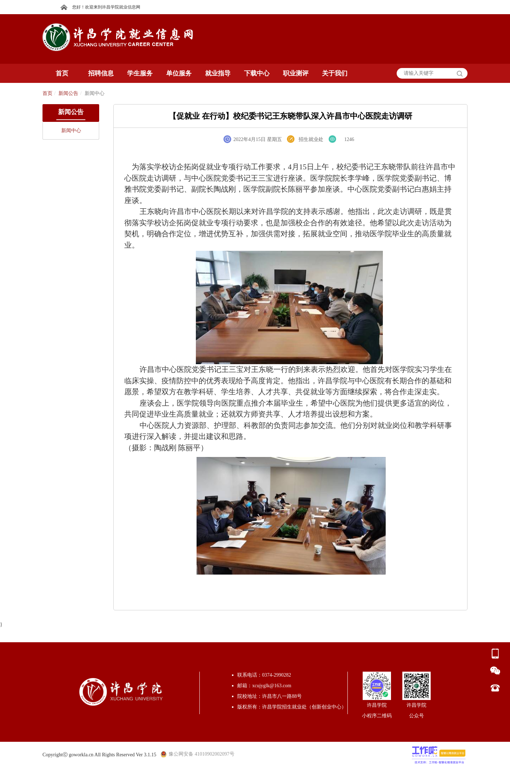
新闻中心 (71, 130)
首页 (47, 93)
